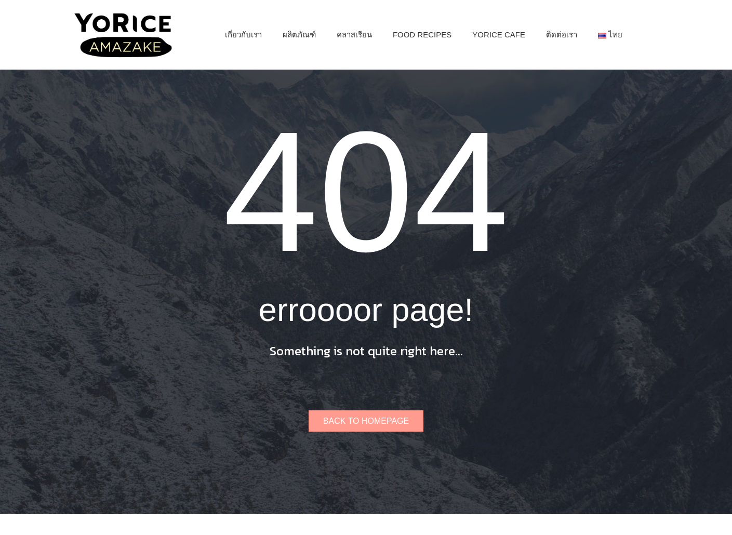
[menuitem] (243, 35)
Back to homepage (366, 421)
